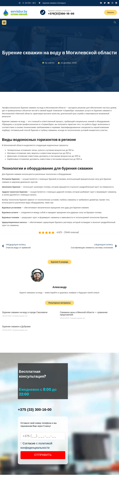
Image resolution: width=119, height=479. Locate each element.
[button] (4, 22)
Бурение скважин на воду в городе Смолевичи (24, 312)
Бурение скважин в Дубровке (16, 326)
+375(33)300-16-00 (61, 13)
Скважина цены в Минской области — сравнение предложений (84, 313)
